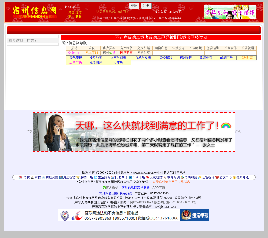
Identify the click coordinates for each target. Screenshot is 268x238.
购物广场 (161, 48)
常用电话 (206, 57)
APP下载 (159, 187)
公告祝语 (248, 48)
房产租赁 (126, 48)
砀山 (71, 17)
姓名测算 (96, 62)
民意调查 (126, 53)
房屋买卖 (52, 177)
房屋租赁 (69, 177)
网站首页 (143, 53)
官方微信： (126, 187)
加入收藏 (175, 12)
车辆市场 (195, 48)
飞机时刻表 (143, 57)
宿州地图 (186, 57)
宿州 (109, 53)
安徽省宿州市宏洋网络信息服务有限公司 (94, 198)
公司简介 (181, 198)
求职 (91, 48)
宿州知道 (242, 177)
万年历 (118, 62)
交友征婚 (143, 48)
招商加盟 (191, 177)
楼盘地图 (96, 57)
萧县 (71, 12)
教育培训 (213, 48)
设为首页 (160, 12)
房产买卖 (109, 48)
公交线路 (166, 57)
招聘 (74, 48)
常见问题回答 (108, 193)
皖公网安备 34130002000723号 (175, 202)
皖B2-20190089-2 (141, 202)
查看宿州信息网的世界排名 (171, 182)
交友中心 (74, 53)
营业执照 (195, 198)
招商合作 (230, 48)
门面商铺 (121, 177)
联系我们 (126, 193)
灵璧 (78, 12)
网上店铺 (91, 53)
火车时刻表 (118, 57)
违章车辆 (75, 62)
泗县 (78, 17)
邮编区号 (226, 57)
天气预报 (75, 57)
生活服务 (178, 48)
